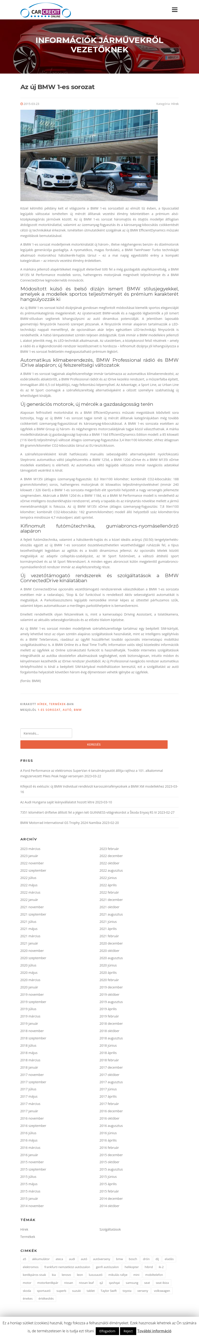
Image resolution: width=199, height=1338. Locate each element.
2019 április (108, 1011)
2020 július (28, 967)
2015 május (29, 1185)
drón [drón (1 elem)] (146, 1260)
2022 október (110, 865)
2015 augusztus (111, 1171)
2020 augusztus (111, 959)
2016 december (111, 1112)
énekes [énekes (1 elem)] (28, 1300)
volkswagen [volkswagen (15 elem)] (162, 1292)
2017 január (29, 1112)
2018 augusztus (111, 1040)
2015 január (29, 1200)
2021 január (29, 945)
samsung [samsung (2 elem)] (132, 1284)
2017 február (109, 1105)
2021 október (110, 908)
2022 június (108, 879)
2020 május (29, 974)
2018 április (108, 1054)
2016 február (109, 1149)
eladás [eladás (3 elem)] (169, 1260)
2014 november (32, 1207)
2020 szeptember (33, 959)
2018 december (111, 1025)
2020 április (108, 974)
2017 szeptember (33, 1083)
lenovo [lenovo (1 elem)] (66, 1276)
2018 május (29, 1054)
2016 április (108, 1142)
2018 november (32, 1032)
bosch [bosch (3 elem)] (133, 1260)
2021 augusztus (111, 916)
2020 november (32, 952)
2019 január (29, 1025)
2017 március (30, 1105)
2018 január (29, 1069)
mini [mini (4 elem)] (136, 1276)
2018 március (30, 1061)
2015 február (109, 1193)
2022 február (109, 894)
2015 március (30, 1193)
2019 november (32, 996)
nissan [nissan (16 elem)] (68, 1284)
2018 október (110, 1032)
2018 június (108, 1047)
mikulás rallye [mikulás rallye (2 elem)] (117, 1276)
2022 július (28, 879)
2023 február (109, 850)
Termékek (57, 705)
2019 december (111, 989)
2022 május (29, 886)
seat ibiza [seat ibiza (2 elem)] (162, 1284)
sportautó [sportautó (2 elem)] (44, 1292)
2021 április (108, 930)
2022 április (108, 886)
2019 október (110, 996)
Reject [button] (128, 1331)
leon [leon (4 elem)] (80, 1276)
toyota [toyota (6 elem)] (127, 1292)
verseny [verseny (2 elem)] (142, 1292)
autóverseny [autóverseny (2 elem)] (101, 1260)
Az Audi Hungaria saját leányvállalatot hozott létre (57, 804)
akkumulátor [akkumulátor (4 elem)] (41, 1260)
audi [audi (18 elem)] (72, 1260)
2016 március (30, 1149)
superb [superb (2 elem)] (61, 1292)
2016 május (29, 1142)
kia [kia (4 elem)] (54, 1276)
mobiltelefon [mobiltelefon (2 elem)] (154, 1276)
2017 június (108, 1091)
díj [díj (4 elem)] (157, 1260)
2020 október (110, 952)
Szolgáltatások (110, 1231)
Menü (175, 10)
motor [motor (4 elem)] (27, 1284)
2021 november (32, 908)
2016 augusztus (111, 1127)
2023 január (29, 857)
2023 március (30, 850)
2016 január (29, 1156)
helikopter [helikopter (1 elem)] (132, 1268)
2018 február (109, 1061)
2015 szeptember (33, 1171)
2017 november (32, 1076)
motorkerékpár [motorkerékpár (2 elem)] (47, 1284)
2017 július (28, 1091)
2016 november (32, 1120)
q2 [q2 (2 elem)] (101, 1284)
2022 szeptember (33, 872)
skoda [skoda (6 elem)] (27, 1292)
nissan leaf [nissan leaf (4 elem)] (86, 1284)
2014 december (111, 1200)
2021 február (109, 938)
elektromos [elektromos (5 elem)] (31, 1268)
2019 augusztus (111, 1003)
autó (67, 711)
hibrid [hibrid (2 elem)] (149, 1268)
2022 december (111, 857)
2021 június (108, 923)
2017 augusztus (111, 1083)
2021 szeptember (33, 916)
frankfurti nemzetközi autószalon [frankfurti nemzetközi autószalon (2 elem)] (67, 1268)
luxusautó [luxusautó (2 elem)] (96, 1276)
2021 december (111, 901)
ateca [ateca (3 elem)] (59, 1260)
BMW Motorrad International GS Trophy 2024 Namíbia (60, 824)
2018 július (28, 1047)
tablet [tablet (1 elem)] (91, 1292)
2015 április (108, 1185)
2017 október (110, 1076)
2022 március (30, 894)
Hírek (175, 105)
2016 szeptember (33, 1127)
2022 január (29, 901)
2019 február (109, 1018)
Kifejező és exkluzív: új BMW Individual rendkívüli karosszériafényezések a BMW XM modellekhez (92, 788)
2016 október (110, 1120)
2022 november (32, 865)
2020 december (111, 945)
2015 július (28, 1178)
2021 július (28, 923)
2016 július (28, 1134)
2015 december (111, 1156)
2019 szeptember (33, 1003)
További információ (154, 1330)
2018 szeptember (33, 1040)
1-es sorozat (49, 711)
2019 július (28, 1011)
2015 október (110, 1164)
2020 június (108, 967)
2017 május (29, 1098)
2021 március (30, 938)
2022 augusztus (111, 872)
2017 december (111, 1069)
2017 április (108, 1098)
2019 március (30, 1018)
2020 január (29, 989)
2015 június (108, 1178)
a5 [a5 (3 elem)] (24, 1260)
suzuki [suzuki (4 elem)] (76, 1292)
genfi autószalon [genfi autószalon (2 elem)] (107, 1268)
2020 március (30, 981)
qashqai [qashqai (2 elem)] (114, 1284)
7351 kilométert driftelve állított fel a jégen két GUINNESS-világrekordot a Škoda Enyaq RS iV (88, 814)
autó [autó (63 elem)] (84, 1260)
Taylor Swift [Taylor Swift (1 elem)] (109, 1292)
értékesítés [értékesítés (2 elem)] (46, 1300)
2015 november (32, 1164)
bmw (78, 711)
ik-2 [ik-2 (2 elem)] (161, 1268)
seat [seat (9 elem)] (147, 1284)
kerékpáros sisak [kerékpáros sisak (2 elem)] (34, 1276)
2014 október (110, 1207)
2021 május (29, 930)
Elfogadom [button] (107, 1331)
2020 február (109, 981)
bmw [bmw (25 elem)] (119, 1260)
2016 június (108, 1134)
